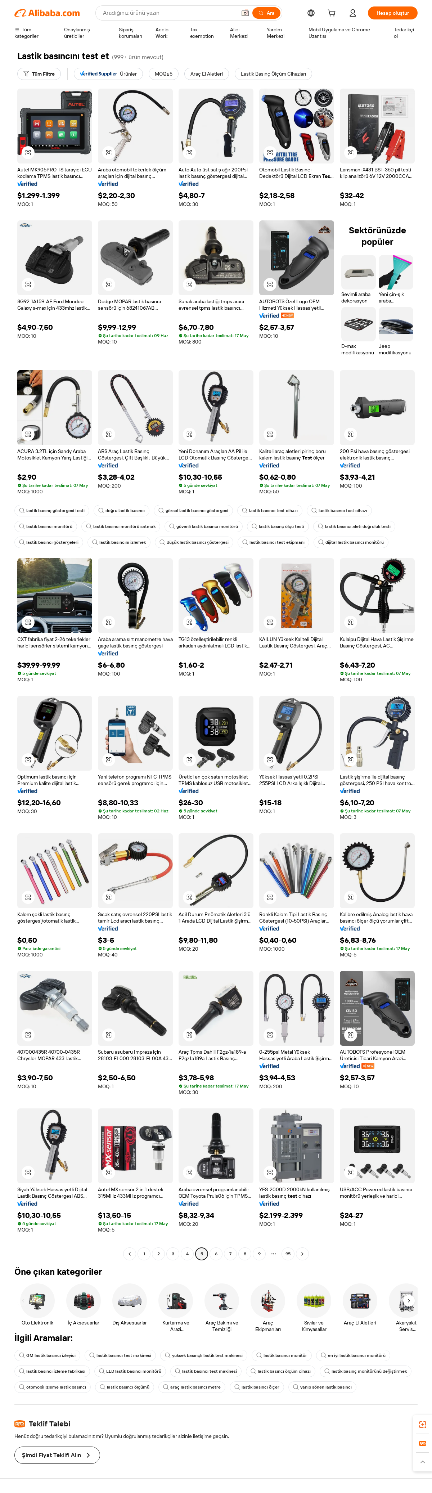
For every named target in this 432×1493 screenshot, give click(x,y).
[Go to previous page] (129, 1253)
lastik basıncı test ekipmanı (273, 542)
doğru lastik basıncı (121, 511)
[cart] (333, 14)
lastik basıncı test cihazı (270, 511)
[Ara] (266, 13)
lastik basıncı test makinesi (120, 1355)
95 (288, 1253)
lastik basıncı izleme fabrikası (52, 1371)
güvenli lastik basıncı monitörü (203, 526)
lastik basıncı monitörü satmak (121, 526)
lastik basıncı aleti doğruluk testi (354, 526)
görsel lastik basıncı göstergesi (193, 511)
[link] (422, 1424)
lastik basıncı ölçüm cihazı (281, 1371)
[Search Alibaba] (169, 13)
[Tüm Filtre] (39, 74)
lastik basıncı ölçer (256, 1387)
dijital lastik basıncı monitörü (351, 542)
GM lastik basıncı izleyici (47, 1355)
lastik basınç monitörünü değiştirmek (365, 1371)
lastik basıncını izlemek (119, 542)
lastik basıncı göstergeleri (48, 542)
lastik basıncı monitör (281, 1355)
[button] (245, 13)
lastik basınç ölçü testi (278, 526)
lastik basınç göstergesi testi (52, 511)
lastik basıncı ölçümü (124, 1387)
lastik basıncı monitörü (45, 526)
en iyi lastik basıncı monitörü (353, 1355)
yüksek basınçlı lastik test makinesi (204, 1355)
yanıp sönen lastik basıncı (322, 1387)
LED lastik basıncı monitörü (130, 1371)
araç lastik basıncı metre (192, 1387)
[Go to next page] (302, 1253)
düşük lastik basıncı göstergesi (194, 542)
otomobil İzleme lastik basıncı (52, 1387)
